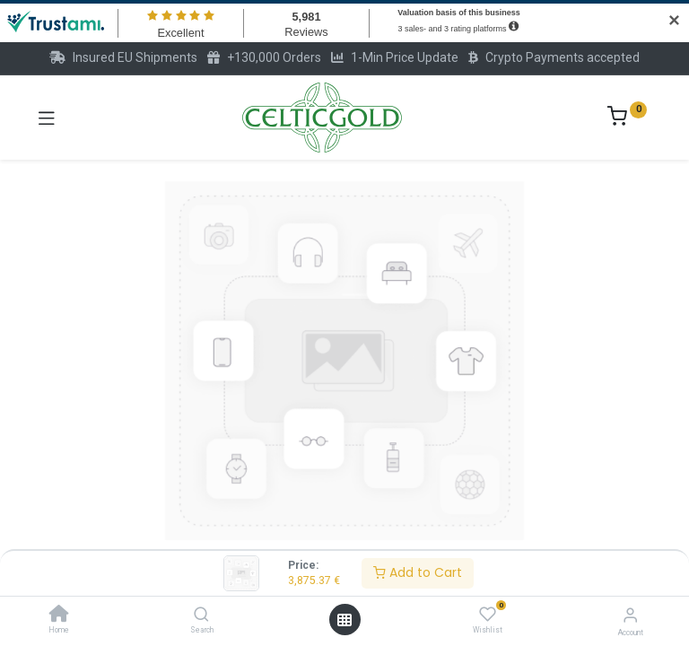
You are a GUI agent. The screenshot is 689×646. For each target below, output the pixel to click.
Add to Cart (417, 572)
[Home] (59, 615)
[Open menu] (344, 620)
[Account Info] (630, 615)
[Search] (201, 615)
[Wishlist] (487, 614)
